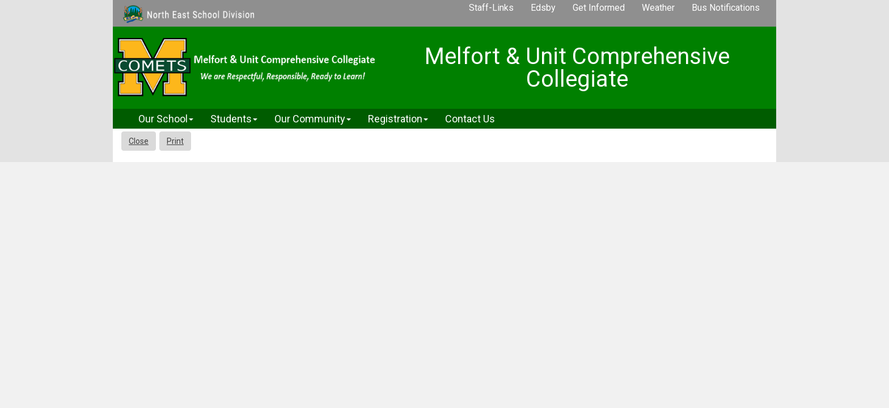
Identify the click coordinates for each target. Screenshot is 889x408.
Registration (398, 119)
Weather (658, 7)
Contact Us (470, 119)
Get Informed (599, 7)
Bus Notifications (726, 7)
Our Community (312, 119)
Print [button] (175, 141)
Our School (165, 119)
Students (233, 119)
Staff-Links (491, 7)
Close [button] (139, 141)
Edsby (543, 7)
